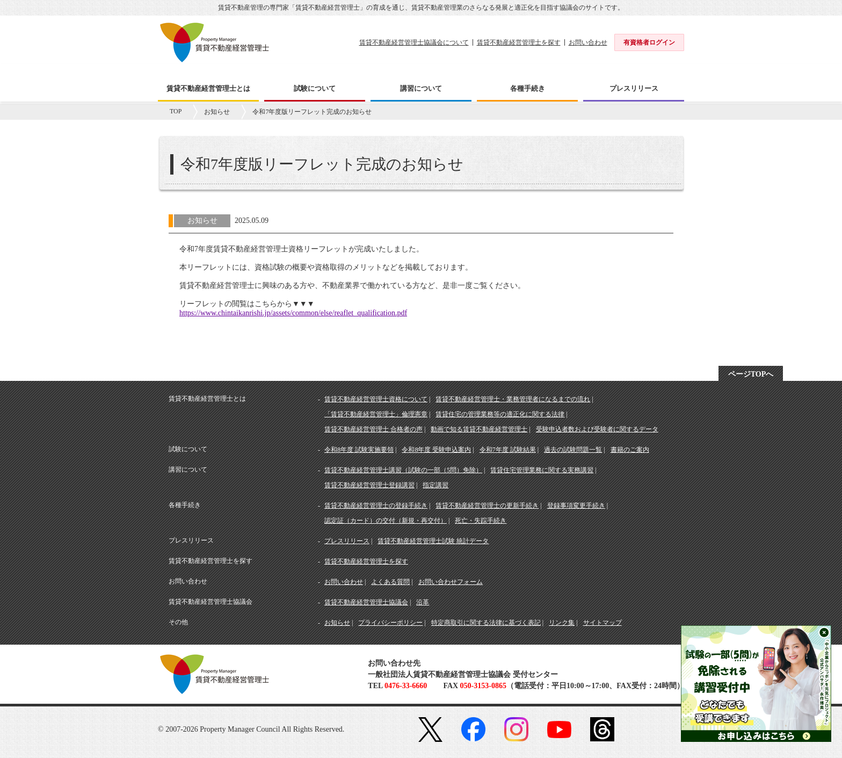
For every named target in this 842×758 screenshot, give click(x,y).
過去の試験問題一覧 (573, 449)
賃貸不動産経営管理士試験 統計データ (433, 541)
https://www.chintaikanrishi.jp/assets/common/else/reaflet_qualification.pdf (293, 313)
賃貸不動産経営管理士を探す (519, 42)
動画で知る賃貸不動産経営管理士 (479, 429)
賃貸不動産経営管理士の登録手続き (375, 505)
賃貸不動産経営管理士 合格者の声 (373, 429)
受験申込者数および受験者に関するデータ (597, 429)
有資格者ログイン (649, 42)
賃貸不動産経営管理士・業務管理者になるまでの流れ (512, 399)
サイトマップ (602, 622)
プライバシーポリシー (390, 622)
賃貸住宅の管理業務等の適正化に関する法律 (499, 414)
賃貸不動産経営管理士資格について (375, 399)
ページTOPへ (751, 374)
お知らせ (217, 111)
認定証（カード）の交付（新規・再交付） (385, 520)
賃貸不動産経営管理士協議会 (366, 602)
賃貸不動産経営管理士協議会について (414, 42)
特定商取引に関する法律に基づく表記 (486, 622)
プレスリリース (346, 541)
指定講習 (435, 485)
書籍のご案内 (630, 449)
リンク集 (562, 622)
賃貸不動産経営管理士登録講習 (369, 485)
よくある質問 (390, 582)
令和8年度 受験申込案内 (436, 449)
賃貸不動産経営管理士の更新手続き (487, 505)
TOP (176, 111)
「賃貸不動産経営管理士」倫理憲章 (375, 414)
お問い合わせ (588, 42)
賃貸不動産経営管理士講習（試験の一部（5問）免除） (403, 470)
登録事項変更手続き (576, 505)
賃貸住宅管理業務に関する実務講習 (541, 470)
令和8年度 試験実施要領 (359, 449)
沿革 (422, 602)
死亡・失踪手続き (480, 520)
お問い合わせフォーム (450, 582)
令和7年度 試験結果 (508, 449)
